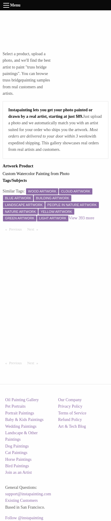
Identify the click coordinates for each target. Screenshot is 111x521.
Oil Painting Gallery (22, 400)
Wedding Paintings (21, 426)
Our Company (70, 400)
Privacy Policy (70, 406)
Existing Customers (21, 500)
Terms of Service (72, 413)
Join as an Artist (18, 472)
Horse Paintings (18, 459)
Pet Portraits (15, 406)
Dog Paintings (17, 446)
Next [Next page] (34, 229)
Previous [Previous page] (17, 229)
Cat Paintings (16, 452)
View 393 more (81, 218)
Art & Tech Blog (72, 426)
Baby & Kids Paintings (24, 419)
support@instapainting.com (28, 494)
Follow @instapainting (24, 518)
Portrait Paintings (19, 413)
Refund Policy (70, 419)
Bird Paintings (17, 466)
